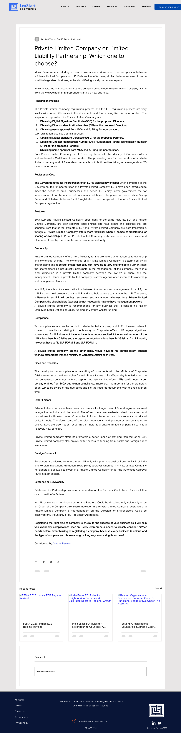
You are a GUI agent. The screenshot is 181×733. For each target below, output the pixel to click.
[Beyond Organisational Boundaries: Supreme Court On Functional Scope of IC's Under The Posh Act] (140, 606)
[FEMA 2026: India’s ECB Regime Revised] (41, 606)
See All (158, 588)
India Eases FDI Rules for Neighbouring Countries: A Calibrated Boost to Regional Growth (89, 625)
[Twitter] (159, 723)
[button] (112, 6)
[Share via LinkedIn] (50, 561)
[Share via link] (58, 561)
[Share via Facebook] (36, 561)
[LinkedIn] (153, 723)
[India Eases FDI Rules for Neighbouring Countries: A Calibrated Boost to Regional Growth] (90, 606)
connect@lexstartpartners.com (92, 721)
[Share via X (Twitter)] (43, 561)
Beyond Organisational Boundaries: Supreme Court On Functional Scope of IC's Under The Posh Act (137, 625)
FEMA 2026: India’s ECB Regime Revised (37, 625)
